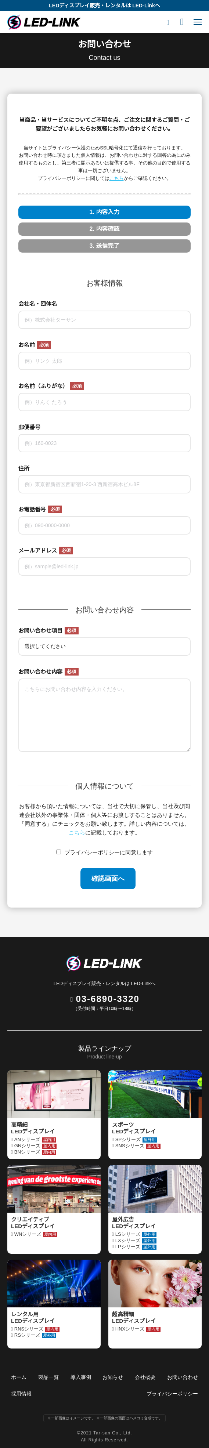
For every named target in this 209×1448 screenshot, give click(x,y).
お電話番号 (40, 509)
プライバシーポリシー (172, 1394)
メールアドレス (45, 550)
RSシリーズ (35, 1335)
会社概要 (145, 1377)
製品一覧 (48, 1377)
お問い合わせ (182, 1377)
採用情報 (21, 1394)
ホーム (18, 1377)
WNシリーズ (36, 1234)
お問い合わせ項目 (48, 630)
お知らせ (112, 1377)
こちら (116, 178)
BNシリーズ (35, 1152)
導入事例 (81, 1377)
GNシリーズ (35, 1146)
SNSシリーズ (138, 1146)
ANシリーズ (35, 1140)
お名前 (34, 345)
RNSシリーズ (37, 1329)
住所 (23, 468)
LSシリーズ (135, 1234)
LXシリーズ (135, 1241)
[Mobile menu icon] (198, 22)
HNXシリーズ (138, 1329)
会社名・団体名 (37, 304)
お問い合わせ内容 (48, 672)
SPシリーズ (136, 1140)
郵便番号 (29, 427)
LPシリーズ (135, 1247)
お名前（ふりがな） (51, 386)
